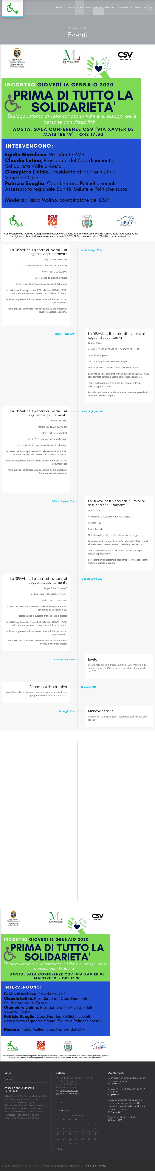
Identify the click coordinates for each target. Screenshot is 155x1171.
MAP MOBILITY (125, 7)
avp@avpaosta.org (69, 1090)
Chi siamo (69, 7)
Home (59, 7)
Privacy (102, 1165)
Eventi (80, 7)
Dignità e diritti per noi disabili (122, 1117)
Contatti (98, 7)
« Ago (59, 1148)
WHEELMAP (140, 7)
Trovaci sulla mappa (69, 1093)
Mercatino (110, 7)
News (88, 7)
